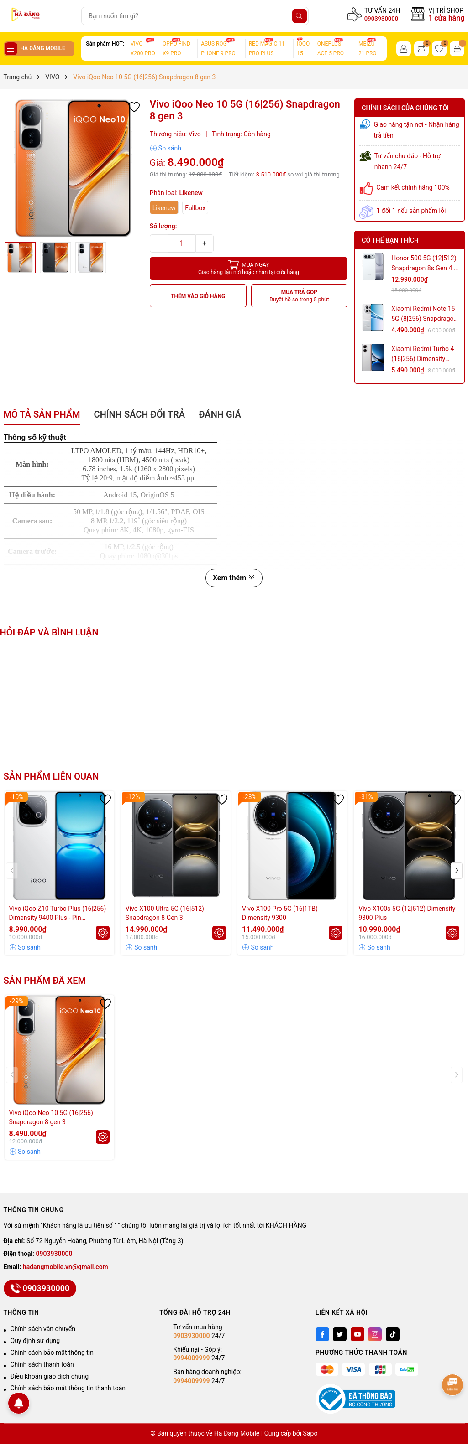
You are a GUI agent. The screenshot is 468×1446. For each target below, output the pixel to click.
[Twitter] (340, 1334)
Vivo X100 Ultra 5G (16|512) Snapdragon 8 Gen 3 (165, 913)
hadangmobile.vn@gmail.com (65, 1266)
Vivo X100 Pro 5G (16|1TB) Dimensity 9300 (280, 913)
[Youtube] (357, 1334)
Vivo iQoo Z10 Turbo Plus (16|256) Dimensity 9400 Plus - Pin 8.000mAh (57, 913)
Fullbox (195, 208)
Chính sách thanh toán (42, 1364)
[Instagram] (375, 1334)
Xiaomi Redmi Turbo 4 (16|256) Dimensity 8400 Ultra (422, 354)
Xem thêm (234, 577)
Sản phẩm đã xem (45, 980)
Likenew (164, 208)
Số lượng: (163, 226)
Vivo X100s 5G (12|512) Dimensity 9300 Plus (406, 913)
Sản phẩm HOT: (105, 44)
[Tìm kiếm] (299, 16)
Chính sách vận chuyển (43, 1328)
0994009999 (191, 1358)
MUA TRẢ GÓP (299, 296)
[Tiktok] (393, 1334)
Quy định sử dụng (35, 1340)
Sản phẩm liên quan (51, 776)
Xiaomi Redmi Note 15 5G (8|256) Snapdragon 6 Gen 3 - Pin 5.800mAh (424, 314)
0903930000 (381, 18)
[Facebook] (322, 1334)
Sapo (310, 1433)
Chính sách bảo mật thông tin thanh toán (68, 1388)
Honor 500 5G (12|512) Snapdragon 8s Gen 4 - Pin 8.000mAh (423, 263)
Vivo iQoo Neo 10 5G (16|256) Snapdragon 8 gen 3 (51, 1117)
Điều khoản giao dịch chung (50, 1376)
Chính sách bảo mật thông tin (52, 1352)
